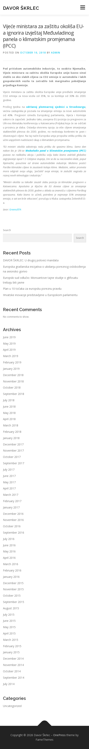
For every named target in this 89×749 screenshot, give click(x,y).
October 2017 (12, 457)
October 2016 (12, 526)
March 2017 (10, 495)
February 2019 (12, 362)
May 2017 (9, 482)
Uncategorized (12, 706)
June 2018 (9, 406)
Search (7, 230)
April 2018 (9, 419)
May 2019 (9, 343)
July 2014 (8, 684)
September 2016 (13, 532)
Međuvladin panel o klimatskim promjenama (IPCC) (56, 150)
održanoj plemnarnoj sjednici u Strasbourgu (55, 107)
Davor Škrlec (21, 8)
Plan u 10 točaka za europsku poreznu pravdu (32, 288)
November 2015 (13, 589)
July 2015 (8, 614)
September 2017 (13, 463)
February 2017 (12, 501)
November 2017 (13, 450)
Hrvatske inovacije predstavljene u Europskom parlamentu (40, 295)
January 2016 (11, 577)
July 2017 (8, 469)
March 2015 (10, 640)
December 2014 (13, 658)
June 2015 (9, 621)
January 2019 (11, 369)
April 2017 (9, 488)
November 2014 (13, 665)
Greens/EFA (15, 209)
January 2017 (11, 507)
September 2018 (13, 394)
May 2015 (9, 627)
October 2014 (12, 671)
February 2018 (12, 432)
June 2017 (9, 476)
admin (55, 52)
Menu (82, 7)
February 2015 (12, 646)
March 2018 (10, 425)
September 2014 (13, 677)
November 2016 (13, 520)
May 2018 (9, 413)
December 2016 (13, 514)
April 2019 (9, 350)
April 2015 (9, 633)
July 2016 (8, 539)
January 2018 (11, 438)
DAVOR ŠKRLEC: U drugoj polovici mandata (31, 260)
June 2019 (9, 337)
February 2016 (12, 570)
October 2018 (12, 387)
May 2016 (9, 551)
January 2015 (11, 652)
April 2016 (9, 558)
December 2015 (13, 583)
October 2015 (12, 595)
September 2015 (13, 602)
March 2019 (10, 356)
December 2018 (13, 375)
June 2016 (9, 545)
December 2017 (13, 444)
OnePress (59, 735)
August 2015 (11, 608)
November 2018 (13, 381)
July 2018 (8, 400)
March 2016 (10, 564)
